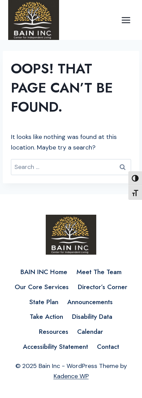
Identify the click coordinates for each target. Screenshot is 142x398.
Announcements (90, 302)
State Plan (43, 302)
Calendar (90, 331)
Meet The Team (99, 271)
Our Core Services (42, 287)
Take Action (46, 316)
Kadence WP (71, 376)
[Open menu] (126, 20)
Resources (53, 331)
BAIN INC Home (43, 271)
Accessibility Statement (55, 346)
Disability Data (92, 316)
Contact (108, 346)
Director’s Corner (102, 287)
